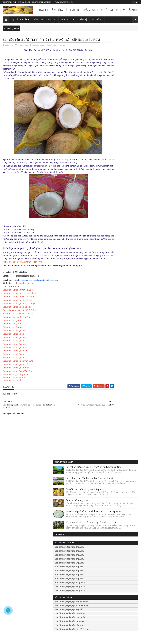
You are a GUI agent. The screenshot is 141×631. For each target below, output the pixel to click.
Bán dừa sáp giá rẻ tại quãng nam (120, 575)
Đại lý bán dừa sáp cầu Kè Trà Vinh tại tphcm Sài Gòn (123, 47)
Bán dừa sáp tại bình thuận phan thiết (87, 600)
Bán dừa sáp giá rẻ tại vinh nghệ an (121, 593)
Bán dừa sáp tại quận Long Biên (114, 242)
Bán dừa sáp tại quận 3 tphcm (113, 180)
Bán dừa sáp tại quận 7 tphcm (113, 195)
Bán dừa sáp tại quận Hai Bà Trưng (116, 254)
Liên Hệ (83, 19)
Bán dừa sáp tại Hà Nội (14, 392)
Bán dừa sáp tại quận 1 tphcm (113, 172)
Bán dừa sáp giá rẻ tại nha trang (122, 585)
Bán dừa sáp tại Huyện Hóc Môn (18, 311)
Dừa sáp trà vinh (9, 2)
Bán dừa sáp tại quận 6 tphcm (113, 191)
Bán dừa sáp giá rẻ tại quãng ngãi (120, 581)
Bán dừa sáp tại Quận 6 (14, 351)
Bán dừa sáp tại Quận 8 (14, 358)
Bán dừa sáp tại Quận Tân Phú (17, 385)
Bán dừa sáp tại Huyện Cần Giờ (18, 328)
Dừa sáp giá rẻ (24, 2)
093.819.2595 (40, 479)
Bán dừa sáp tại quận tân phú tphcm (51, 576)
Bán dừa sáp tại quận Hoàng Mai (115, 238)
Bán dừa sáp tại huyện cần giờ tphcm (51, 593)
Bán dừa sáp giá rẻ (12, 394)
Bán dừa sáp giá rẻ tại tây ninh (122, 564)
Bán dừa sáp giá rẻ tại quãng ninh (120, 602)
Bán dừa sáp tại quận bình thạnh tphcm (53, 565)
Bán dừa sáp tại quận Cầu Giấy (114, 250)
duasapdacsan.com (25, 297)
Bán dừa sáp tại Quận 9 (14, 361)
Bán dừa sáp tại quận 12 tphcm (114, 215)
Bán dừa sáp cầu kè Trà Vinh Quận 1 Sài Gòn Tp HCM (122, 122)
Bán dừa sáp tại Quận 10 (15, 365)
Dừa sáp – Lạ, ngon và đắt (123, 101)
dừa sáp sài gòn (59, 50)
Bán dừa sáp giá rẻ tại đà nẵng (121, 567)
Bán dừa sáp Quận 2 (12, 334)
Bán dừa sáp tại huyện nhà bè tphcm (51, 599)
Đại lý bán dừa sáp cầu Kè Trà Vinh (20, 324)
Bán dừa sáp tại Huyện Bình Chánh (20, 307)
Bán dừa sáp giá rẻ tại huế (120, 571)
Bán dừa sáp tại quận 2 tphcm (113, 176)
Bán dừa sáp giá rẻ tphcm (15, 389)
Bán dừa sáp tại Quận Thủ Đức (18, 379)
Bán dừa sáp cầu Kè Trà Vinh (17, 331)
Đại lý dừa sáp (19, 19)
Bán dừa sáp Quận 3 (12, 341)
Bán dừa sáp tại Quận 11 (15, 368)
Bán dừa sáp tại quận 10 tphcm (114, 207)
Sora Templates (24, 625)
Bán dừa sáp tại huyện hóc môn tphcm (52, 611)
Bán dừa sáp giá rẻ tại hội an (121, 589)
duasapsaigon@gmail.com (39, 484)
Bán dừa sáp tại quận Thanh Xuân (115, 258)
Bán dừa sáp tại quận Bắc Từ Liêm (115, 226)
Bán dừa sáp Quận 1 (12, 338)
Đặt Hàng (97, 19)
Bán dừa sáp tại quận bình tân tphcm (52, 571)
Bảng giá (39, 19)
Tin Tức (52, 19)
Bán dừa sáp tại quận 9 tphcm (113, 203)
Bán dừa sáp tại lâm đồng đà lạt (88, 592)
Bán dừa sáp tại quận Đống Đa (113, 246)
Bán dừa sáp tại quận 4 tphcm (113, 184)
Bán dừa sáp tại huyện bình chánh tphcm (50, 605)
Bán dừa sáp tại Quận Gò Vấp (17, 321)
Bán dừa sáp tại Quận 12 (15, 372)
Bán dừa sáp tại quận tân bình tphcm (52, 559)
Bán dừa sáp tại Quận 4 (14, 345)
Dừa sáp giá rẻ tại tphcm (41, 2)
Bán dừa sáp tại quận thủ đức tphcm (51, 553)
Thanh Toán (67, 19)
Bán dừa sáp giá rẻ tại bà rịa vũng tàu (120, 553)
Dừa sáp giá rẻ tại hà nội (63, 2)
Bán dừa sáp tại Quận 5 (14, 348)
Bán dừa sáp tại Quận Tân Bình (18, 375)
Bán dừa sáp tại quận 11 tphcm (114, 211)
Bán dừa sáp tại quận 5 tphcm (113, 187)
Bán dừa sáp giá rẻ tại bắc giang (122, 598)
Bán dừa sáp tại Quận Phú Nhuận (19, 318)
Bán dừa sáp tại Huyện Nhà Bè (18, 304)
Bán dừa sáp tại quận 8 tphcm (113, 199)
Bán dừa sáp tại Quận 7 (14, 355)
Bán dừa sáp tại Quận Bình (16, 382)
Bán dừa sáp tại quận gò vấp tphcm (51, 588)
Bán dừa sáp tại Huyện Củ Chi (17, 314)
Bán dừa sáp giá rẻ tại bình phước (119, 559)
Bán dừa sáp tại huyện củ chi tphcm (51, 616)
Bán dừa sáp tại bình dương (86, 596)
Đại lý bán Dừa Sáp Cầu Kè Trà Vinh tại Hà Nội (124, 67)
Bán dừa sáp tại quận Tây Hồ (113, 234)
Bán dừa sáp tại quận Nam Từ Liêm (116, 230)
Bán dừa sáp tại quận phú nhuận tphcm (53, 582)
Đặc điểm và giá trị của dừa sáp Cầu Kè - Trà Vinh (123, 142)
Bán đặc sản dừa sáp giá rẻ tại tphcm (124, 85)
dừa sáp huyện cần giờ (42, 50)
